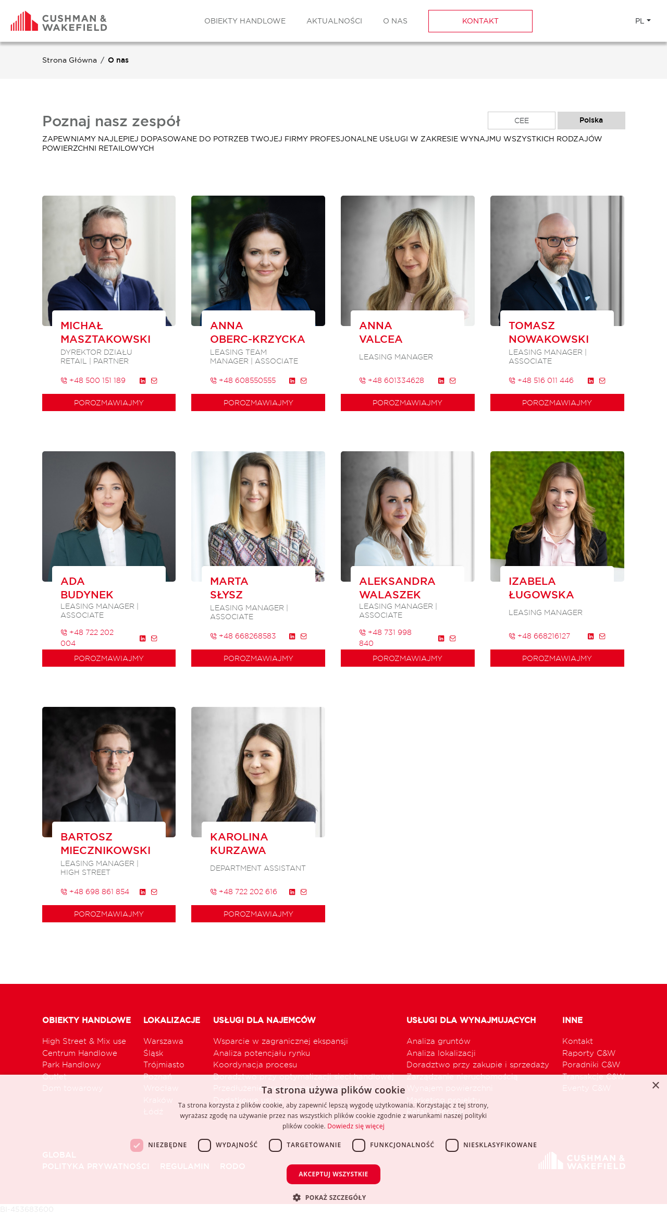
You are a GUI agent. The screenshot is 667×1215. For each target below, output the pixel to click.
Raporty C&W (589, 1053)
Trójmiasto (163, 1064)
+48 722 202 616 (243, 891)
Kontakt (480, 21)
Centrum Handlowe (79, 1053)
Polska (591, 120)
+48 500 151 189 (93, 380)
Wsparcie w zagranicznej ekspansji (280, 1041)
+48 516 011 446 (541, 380)
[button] (333, 1197)
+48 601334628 (391, 380)
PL (640, 21)
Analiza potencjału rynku (261, 1053)
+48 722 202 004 (87, 637)
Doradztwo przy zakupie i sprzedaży (477, 1064)
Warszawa (163, 1041)
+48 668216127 (539, 635)
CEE (521, 120)
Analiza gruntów (438, 1041)
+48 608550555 (243, 380)
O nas (395, 21)
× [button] (655, 1086)
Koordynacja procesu (255, 1064)
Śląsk (153, 1053)
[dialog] (333, 1145)
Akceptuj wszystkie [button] (333, 1174)
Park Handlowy (71, 1064)
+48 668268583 (243, 635)
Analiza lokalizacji (441, 1053)
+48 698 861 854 (94, 891)
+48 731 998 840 (385, 637)
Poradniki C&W (591, 1064)
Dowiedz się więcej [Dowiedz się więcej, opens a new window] (356, 1126)
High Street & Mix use (84, 1041)
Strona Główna (69, 60)
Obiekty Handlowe (245, 21)
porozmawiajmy (109, 402)
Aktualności (334, 21)
